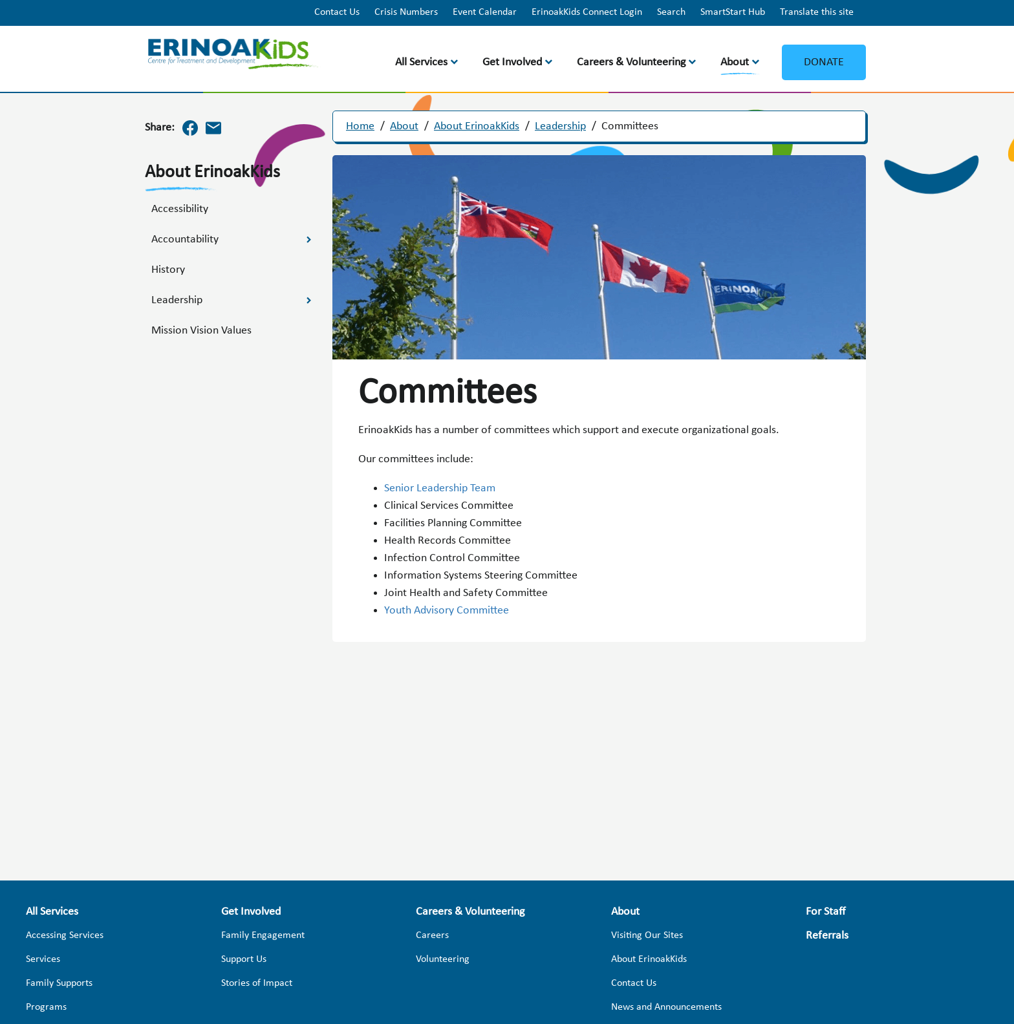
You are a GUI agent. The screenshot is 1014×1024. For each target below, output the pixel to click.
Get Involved (512, 62)
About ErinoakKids (476, 126)
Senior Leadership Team (439, 488)
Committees (629, 126)
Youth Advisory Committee (446, 610)
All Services (421, 62)
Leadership (560, 126)
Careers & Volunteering (631, 62)
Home (360, 126)
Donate (824, 62)
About (734, 62)
